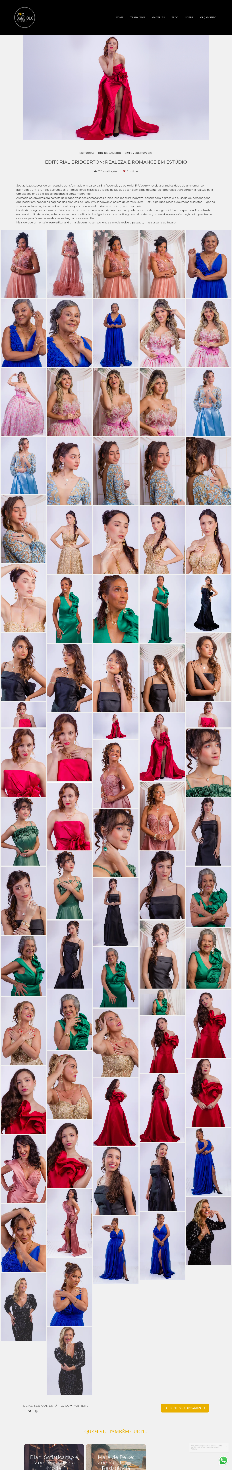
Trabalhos (137, 17)
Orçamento (208, 17)
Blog (174, 17)
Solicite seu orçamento (185, 1408)
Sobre (189, 17)
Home (119, 17)
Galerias (158, 17)
